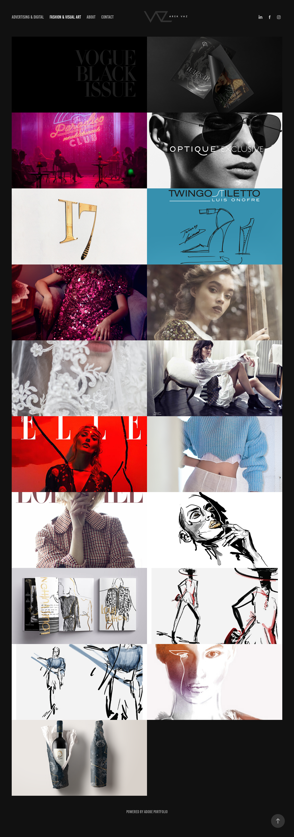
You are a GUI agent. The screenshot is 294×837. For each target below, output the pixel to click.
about (91, 17)
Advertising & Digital (28, 17)
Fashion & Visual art (65, 17)
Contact (107, 17)
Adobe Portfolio (156, 811)
